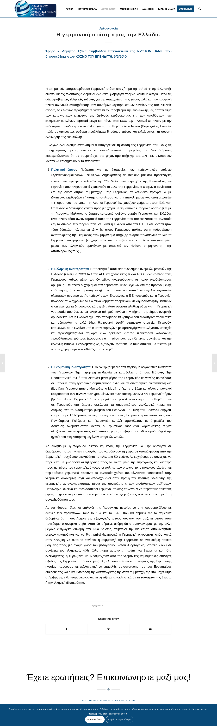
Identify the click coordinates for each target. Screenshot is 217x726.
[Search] (199, 8)
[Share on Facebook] (67, 629)
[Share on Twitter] (108, 629)
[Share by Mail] (150, 629)
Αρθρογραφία (108, 28)
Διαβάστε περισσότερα (119, 719)
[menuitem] (69, 8)
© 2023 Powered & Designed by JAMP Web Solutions (108, 700)
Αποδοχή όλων (94, 719)
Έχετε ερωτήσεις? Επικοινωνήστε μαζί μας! (108, 677)
